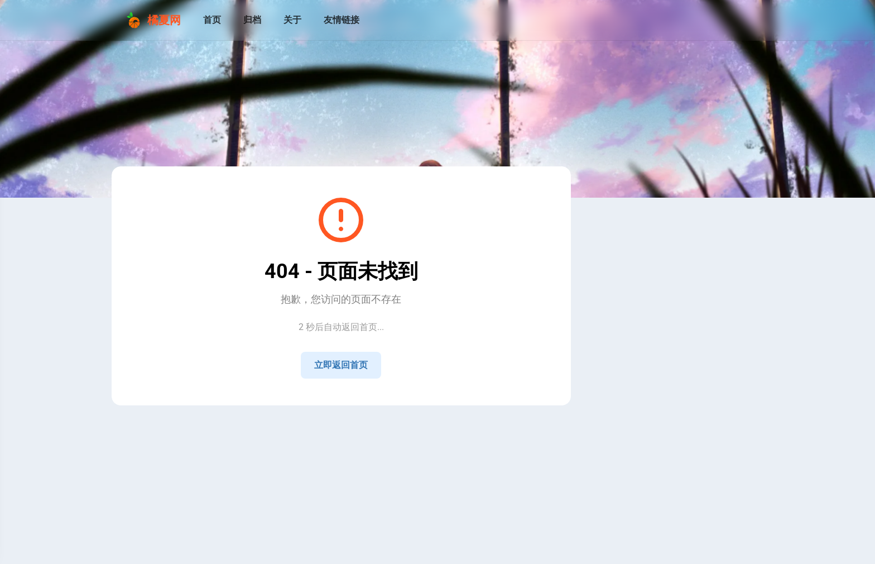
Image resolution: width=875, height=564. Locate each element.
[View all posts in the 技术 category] (658, 482)
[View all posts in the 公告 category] (658, 460)
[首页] (212, 20)
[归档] (252, 20)
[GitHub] (685, 391)
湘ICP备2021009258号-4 (348, 431)
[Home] (631, 391)
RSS (323, 419)
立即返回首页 (341, 365)
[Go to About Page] (657, 244)
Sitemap (351, 419)
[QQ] (658, 391)
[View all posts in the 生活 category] (658, 504)
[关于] (292, 20)
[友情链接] (341, 20)
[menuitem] (749, 20)
